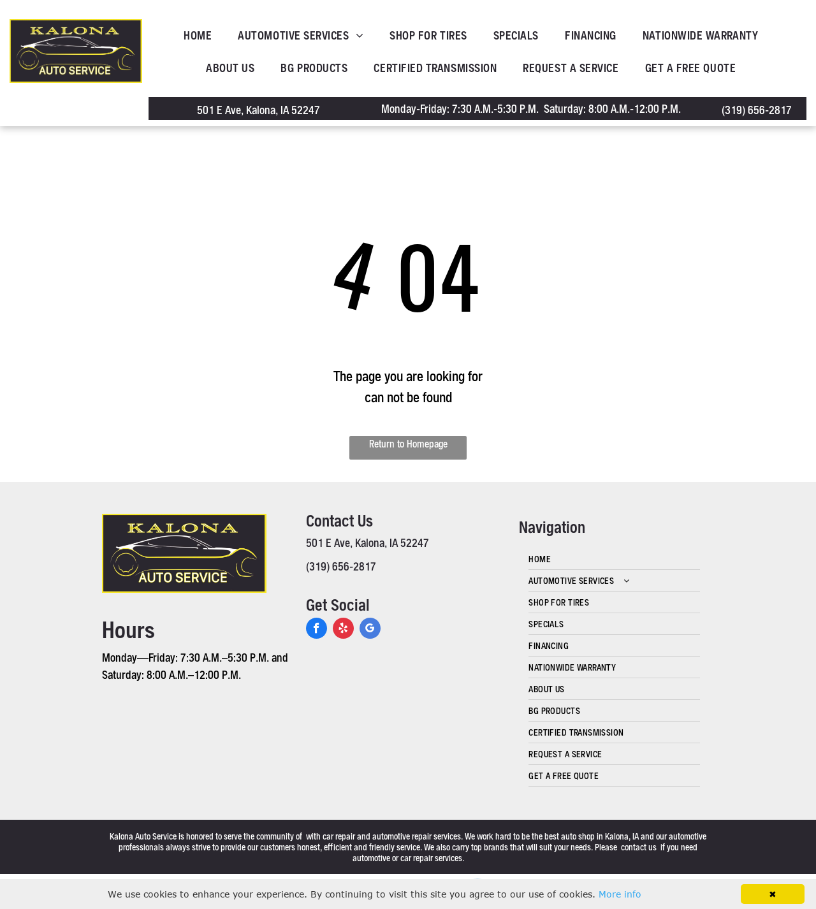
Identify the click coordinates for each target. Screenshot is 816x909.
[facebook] (316, 630)
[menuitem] (201, 35)
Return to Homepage (408, 443)
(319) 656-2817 (757, 110)
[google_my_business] (370, 630)
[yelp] (343, 630)
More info (620, 894)
